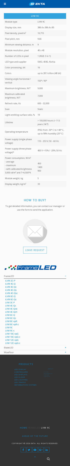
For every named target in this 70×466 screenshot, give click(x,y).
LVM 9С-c (9, 330)
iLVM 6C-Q (10, 296)
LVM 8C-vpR (11, 321)
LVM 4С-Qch (11, 311)
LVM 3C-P (10, 302)
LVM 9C (9, 327)
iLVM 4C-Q (10, 283)
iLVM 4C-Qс (10, 286)
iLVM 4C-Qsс (11, 293)
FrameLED (9, 276)
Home (23, 427)
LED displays (22, 375)
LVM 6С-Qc (10, 318)
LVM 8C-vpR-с (12, 324)
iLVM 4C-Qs (11, 290)
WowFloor (9, 352)
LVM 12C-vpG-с (12, 343)
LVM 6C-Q (10, 315)
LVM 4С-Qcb (11, 308)
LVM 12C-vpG (11, 340)
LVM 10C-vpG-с (12, 336)
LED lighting (22, 379)
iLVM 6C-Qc (10, 299)
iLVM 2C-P (10, 280)
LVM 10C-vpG (11, 333)
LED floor (21, 377)
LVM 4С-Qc (10, 305)
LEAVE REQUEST (35, 250)
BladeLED (8, 347)
